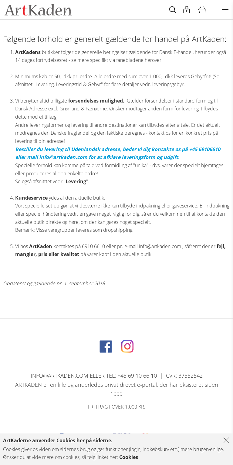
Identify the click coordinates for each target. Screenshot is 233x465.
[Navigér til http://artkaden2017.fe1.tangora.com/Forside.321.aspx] (38, 10)
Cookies (128, 457)
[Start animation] (172, 10)
